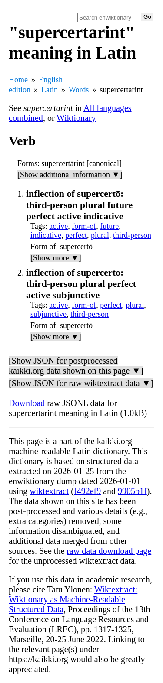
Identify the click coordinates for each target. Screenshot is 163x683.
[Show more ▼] (55, 258)
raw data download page (109, 551)
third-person (132, 235)
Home (18, 79)
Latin (49, 89)
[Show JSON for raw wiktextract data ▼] (81, 383)
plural (100, 235)
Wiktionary (76, 118)
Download (27, 403)
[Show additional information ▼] (69, 174)
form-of (84, 226)
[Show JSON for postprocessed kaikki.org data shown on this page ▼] (76, 365)
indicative (45, 235)
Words (79, 89)
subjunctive (48, 314)
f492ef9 (87, 491)
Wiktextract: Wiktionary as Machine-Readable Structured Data (73, 599)
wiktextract (49, 491)
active (58, 226)
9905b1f (132, 491)
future (109, 226)
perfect (76, 235)
